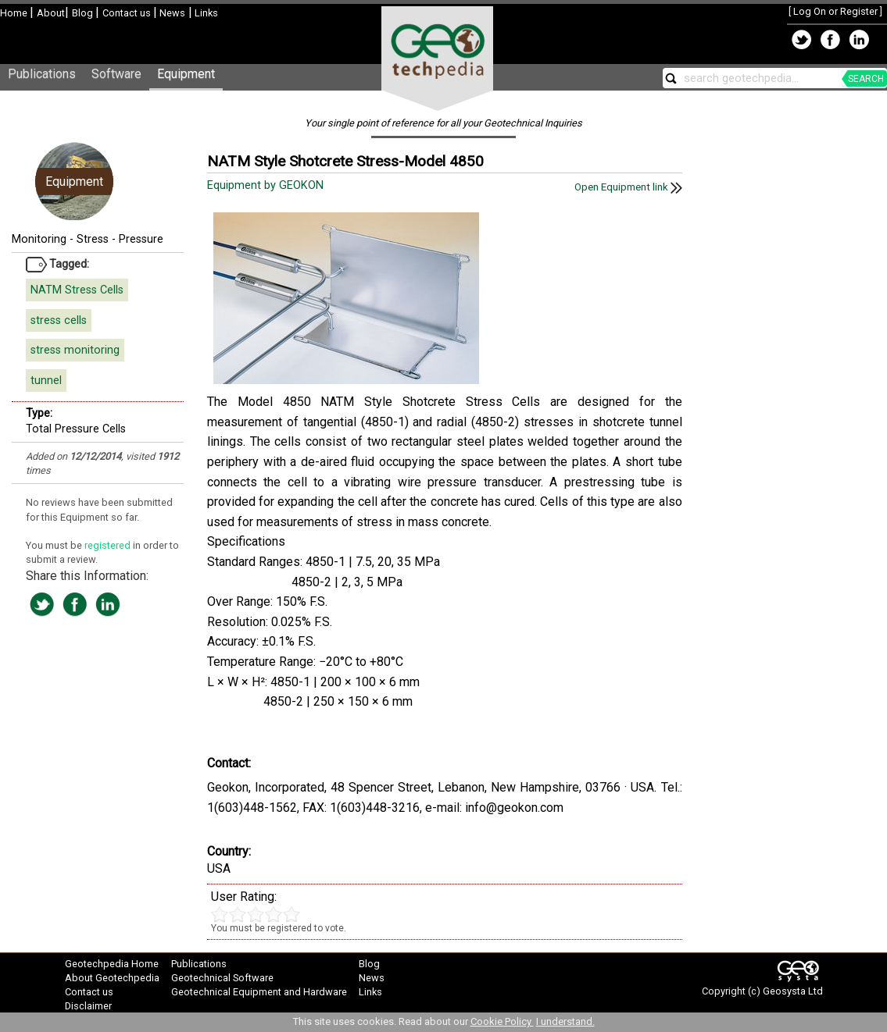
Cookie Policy (502, 1021)
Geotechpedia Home (112, 964)
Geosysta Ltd (793, 991)
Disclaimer (88, 1006)
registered (108, 545)
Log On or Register (835, 11)
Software (116, 73)
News (171, 13)
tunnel (46, 380)
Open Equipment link (628, 187)
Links (205, 13)
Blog (83, 13)
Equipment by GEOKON (267, 185)
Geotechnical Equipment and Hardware (259, 992)
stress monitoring (75, 350)
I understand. (565, 1021)
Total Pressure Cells (76, 429)
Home (15, 13)
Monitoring (39, 239)
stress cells (58, 320)
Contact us (127, 13)
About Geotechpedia (112, 978)
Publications (42, 73)
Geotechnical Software (222, 978)
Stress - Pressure (120, 239)
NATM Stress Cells (76, 290)
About (51, 13)
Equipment (186, 73)
